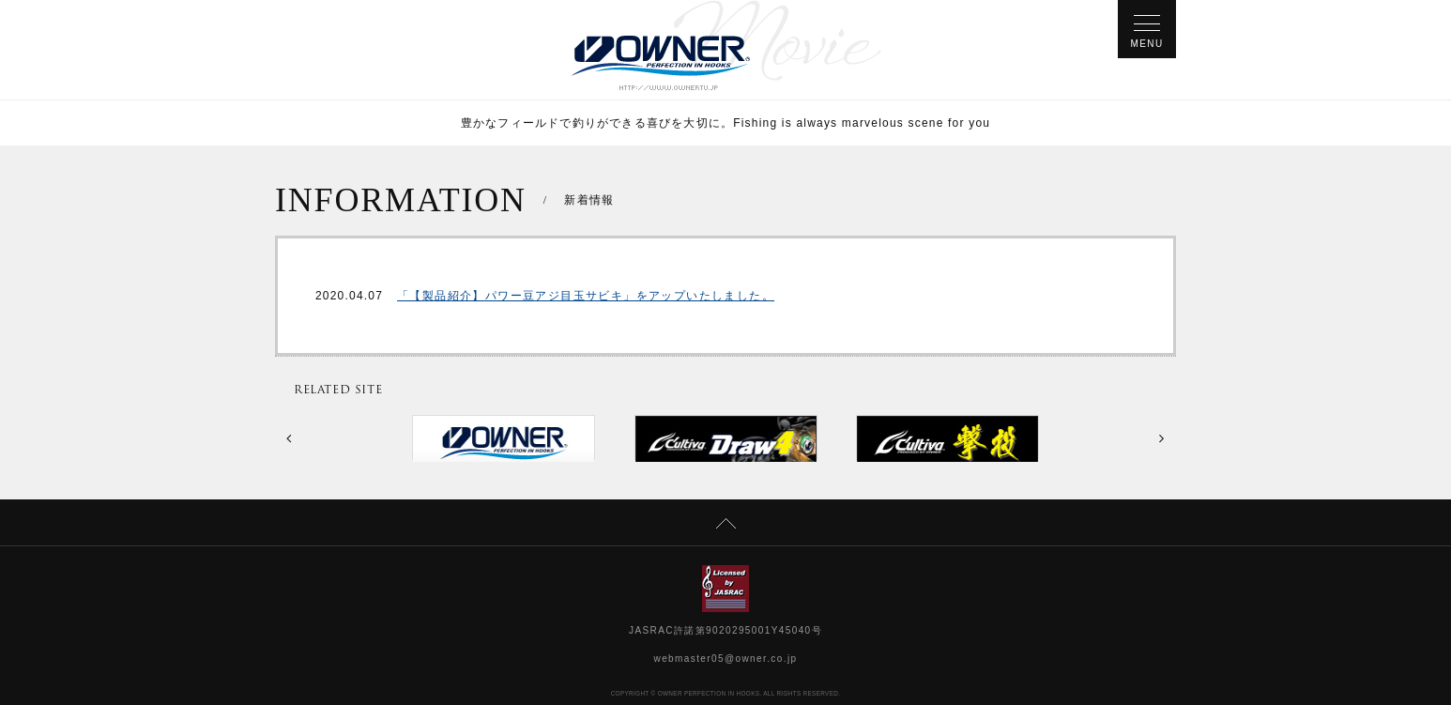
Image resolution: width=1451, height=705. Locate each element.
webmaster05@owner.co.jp (726, 658)
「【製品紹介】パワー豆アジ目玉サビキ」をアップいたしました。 (585, 295)
